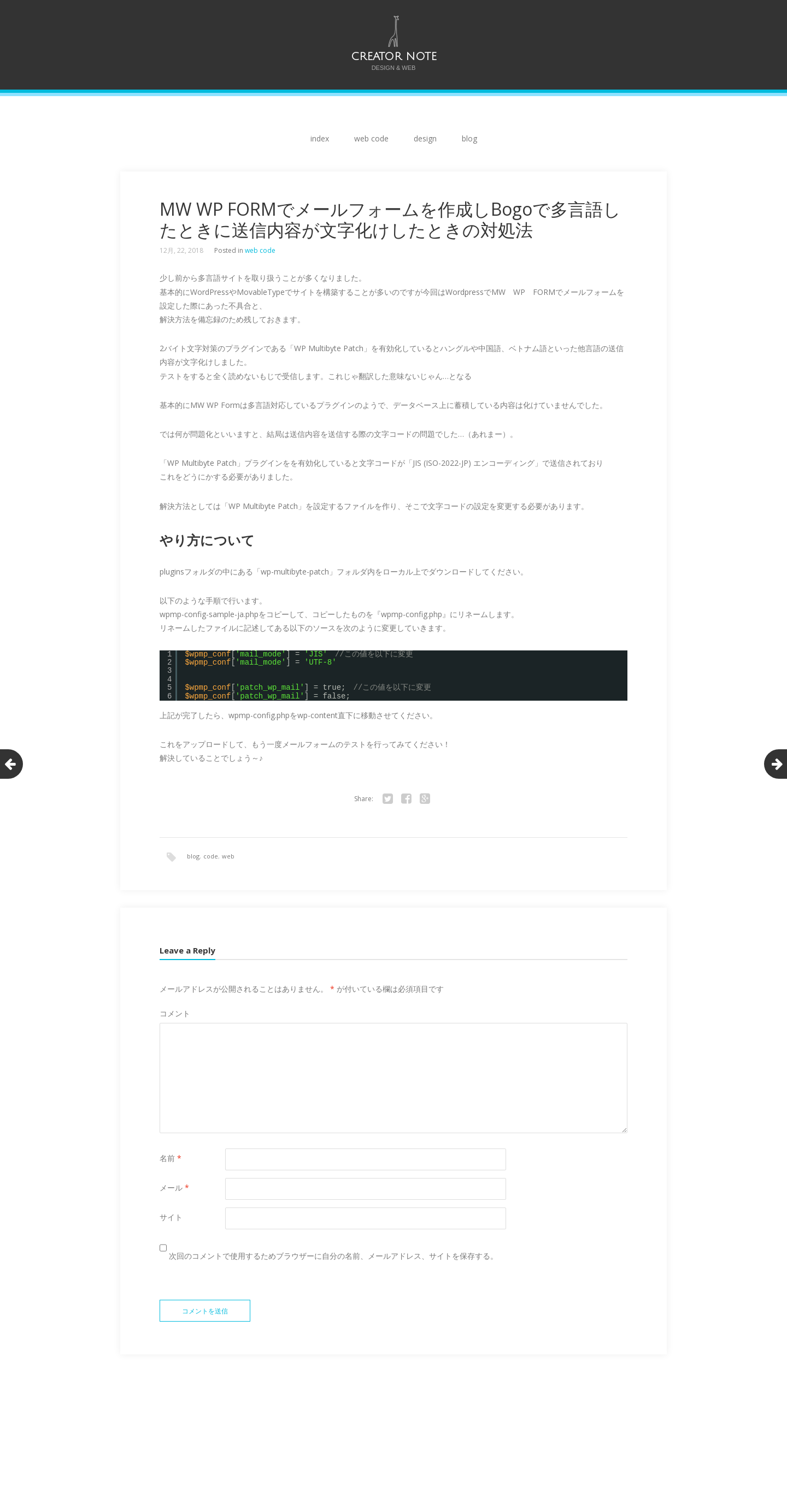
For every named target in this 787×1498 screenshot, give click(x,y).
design (425, 138)
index (319, 138)
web (228, 856)
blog (469, 138)
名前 (170, 1158)
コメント (175, 1013)
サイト (171, 1217)
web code (371, 138)
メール (174, 1187)
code (210, 856)
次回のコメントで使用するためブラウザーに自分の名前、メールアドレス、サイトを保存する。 (333, 1256)
